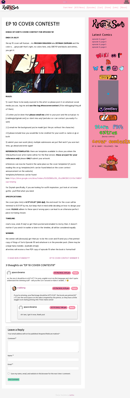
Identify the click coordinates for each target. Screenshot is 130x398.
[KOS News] (80, 7)
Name (10, 356)
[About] (123, 7)
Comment (11, 338)
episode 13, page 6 (99, 41)
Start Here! (67, 7)
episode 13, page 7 (99, 39)
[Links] (115, 7)
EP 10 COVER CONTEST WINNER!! (64, 258)
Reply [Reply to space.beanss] (75, 273)
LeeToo (71, 395)
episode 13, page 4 (99, 47)
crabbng (21, 288)
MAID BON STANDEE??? (19, 258)
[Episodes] (91, 7)
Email (10, 364)
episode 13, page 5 (99, 44)
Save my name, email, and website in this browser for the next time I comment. (40, 374)
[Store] (108, 7)
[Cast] (100, 7)
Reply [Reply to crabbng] (74, 288)
